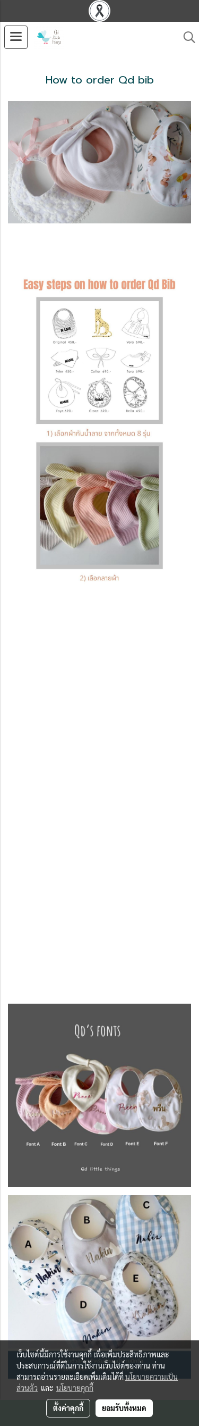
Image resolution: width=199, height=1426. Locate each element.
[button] (185, 37)
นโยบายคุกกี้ (74, 1387)
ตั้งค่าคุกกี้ (68, 1408)
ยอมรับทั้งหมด (124, 1408)
